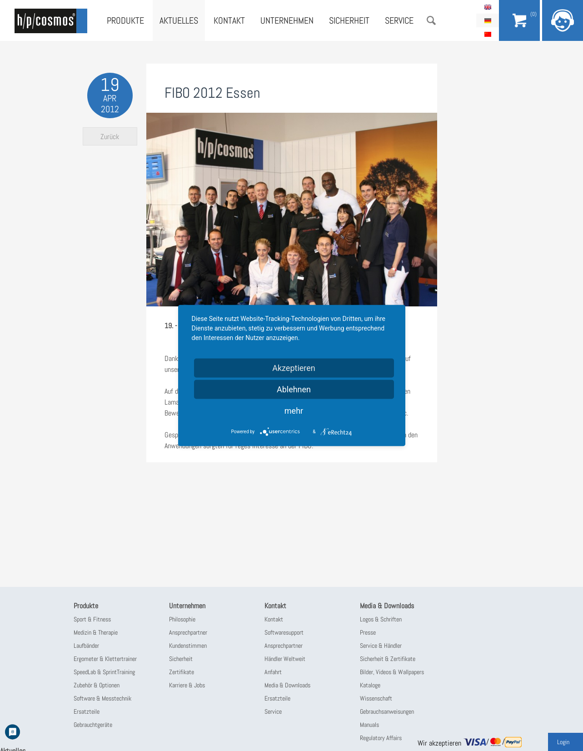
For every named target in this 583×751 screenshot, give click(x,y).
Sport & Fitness (92, 619)
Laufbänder (86, 645)
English (487, 7)
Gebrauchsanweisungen (387, 711)
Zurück (109, 136)
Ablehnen (294, 389)
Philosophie (182, 619)
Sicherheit (349, 20)
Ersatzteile (87, 711)
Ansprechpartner (188, 632)
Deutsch (487, 20)
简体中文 (487, 34)
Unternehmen (287, 20)
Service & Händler (381, 645)
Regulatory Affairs (381, 738)
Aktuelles (178, 20)
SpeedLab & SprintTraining (104, 672)
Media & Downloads (287, 685)
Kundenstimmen (188, 645)
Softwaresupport (284, 632)
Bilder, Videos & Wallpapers (392, 672)
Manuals (369, 725)
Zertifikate (181, 672)
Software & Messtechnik (102, 698)
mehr (293, 411)
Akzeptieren (293, 368)
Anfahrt (273, 672)
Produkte (125, 20)
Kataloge (370, 685)
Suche (431, 20)
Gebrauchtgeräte (93, 725)
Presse (368, 632)
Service (399, 20)
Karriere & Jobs (187, 685)
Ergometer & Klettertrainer (105, 659)
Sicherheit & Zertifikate (387, 659)
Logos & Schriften (381, 619)
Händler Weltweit (284, 659)
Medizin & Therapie (96, 632)
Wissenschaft (376, 698)
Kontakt (229, 20)
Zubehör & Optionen (97, 685)
